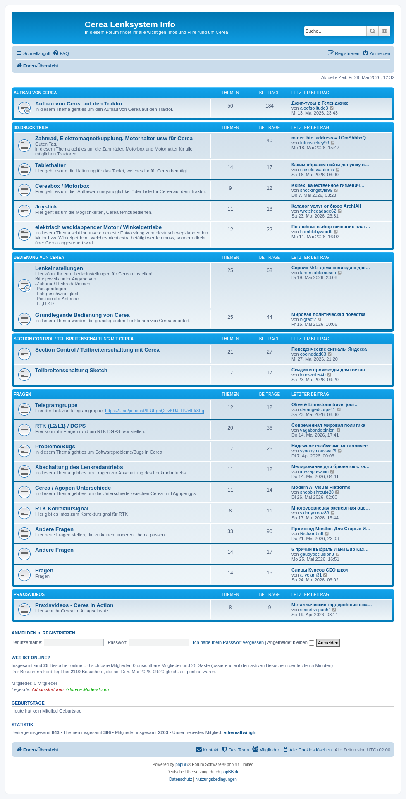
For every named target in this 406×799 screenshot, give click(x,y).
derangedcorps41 (318, 409)
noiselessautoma (317, 169)
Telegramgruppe (56, 405)
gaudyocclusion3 (317, 554)
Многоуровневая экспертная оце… (330, 507)
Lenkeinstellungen (59, 268)
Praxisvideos (29, 594)
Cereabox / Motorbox (62, 186)
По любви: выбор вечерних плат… (330, 226)
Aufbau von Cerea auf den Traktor (79, 103)
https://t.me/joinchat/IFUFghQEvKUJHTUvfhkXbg (154, 410)
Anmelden (24, 632)
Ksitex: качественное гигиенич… (327, 185)
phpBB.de (230, 772)
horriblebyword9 (316, 231)
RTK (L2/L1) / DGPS (60, 426)
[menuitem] (61, 53)
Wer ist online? (31, 657)
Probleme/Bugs (55, 446)
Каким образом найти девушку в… (330, 164)
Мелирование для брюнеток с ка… (330, 466)
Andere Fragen (54, 529)
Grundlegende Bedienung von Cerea (82, 315)
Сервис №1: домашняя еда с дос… (330, 267)
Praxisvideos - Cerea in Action (74, 605)
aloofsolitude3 (314, 107)
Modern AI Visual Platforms (320, 487)
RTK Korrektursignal (61, 508)
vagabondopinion (317, 430)
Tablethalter (50, 165)
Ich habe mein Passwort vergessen (228, 642)
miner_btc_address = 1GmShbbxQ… (330, 137)
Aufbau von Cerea (35, 93)
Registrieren (59, 632)
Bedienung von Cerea (39, 257)
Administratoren (48, 689)
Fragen (22, 394)
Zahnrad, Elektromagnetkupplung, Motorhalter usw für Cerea (114, 138)
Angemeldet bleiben (290, 642)
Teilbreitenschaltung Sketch (71, 370)
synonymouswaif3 (318, 450)
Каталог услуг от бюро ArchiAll (326, 205)
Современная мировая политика (328, 425)
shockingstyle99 (316, 190)
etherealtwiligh (240, 732)
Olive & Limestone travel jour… (325, 404)
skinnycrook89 (314, 512)
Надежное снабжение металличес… (331, 445)
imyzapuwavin (314, 471)
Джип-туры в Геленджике (320, 102)
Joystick (46, 206)
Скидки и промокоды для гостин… (330, 369)
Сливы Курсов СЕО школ (320, 569)
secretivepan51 (315, 609)
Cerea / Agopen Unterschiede (73, 488)
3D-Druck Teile (31, 127)
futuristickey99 (314, 142)
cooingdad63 (313, 354)
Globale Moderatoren (87, 689)
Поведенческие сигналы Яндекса (329, 349)
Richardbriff (311, 533)
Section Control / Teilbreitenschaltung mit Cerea (74, 339)
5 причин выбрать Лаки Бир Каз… (330, 549)
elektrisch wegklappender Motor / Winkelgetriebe (98, 227)
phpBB (181, 764)
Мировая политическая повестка (328, 314)
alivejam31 (311, 574)
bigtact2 (308, 319)
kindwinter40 (313, 374)
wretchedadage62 (318, 210)
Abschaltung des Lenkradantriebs (79, 467)
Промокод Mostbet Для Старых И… (330, 528)
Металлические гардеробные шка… (331, 604)
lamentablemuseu (318, 272)
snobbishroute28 (317, 492)
